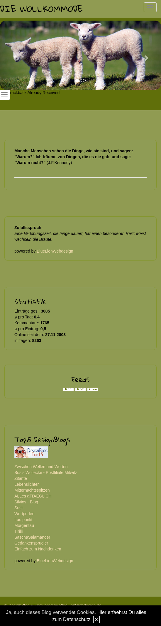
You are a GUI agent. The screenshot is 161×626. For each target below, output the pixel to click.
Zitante (20, 478)
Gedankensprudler (31, 543)
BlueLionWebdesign (55, 251)
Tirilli (18, 531)
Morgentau (24, 525)
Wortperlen (24, 513)
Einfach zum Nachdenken (37, 549)
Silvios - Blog (26, 502)
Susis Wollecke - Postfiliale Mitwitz (45, 472)
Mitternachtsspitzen (32, 490)
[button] (12, 55)
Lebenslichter (26, 484)
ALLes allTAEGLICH (33, 496)
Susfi (18, 507)
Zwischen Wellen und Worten (41, 466)
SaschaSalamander (32, 537)
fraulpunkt (23, 519)
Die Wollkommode (41, 9)
